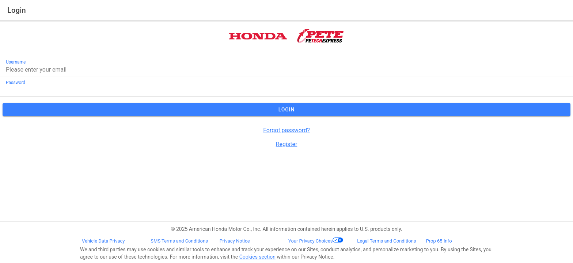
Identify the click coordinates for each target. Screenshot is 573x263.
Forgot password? (286, 130)
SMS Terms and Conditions (179, 241)
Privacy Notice (235, 241)
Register (286, 144)
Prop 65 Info (439, 241)
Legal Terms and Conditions (386, 241)
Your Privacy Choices (310, 241)
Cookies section (257, 257)
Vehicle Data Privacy (103, 241)
